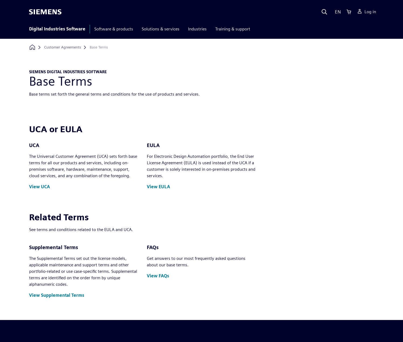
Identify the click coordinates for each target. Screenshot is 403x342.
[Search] (324, 12)
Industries (197, 29)
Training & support (232, 29)
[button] (39, 187)
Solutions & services (160, 29)
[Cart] (349, 12)
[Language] (336, 11)
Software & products (113, 29)
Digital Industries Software (57, 29)
